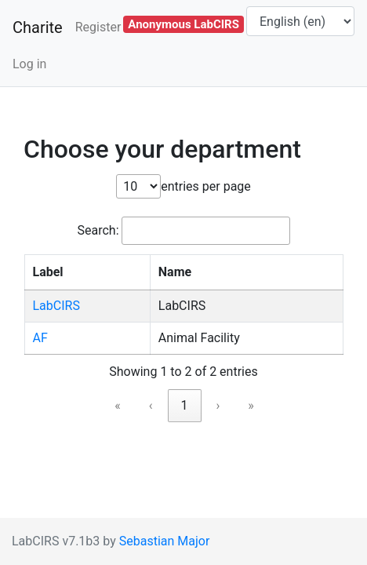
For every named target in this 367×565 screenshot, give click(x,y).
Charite (38, 27)
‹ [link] (151, 405)
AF (40, 337)
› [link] (218, 405)
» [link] (251, 405)
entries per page (206, 186)
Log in (29, 63)
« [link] (117, 405)
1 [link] (184, 405)
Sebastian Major (164, 541)
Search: (97, 230)
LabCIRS (56, 305)
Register (98, 27)
